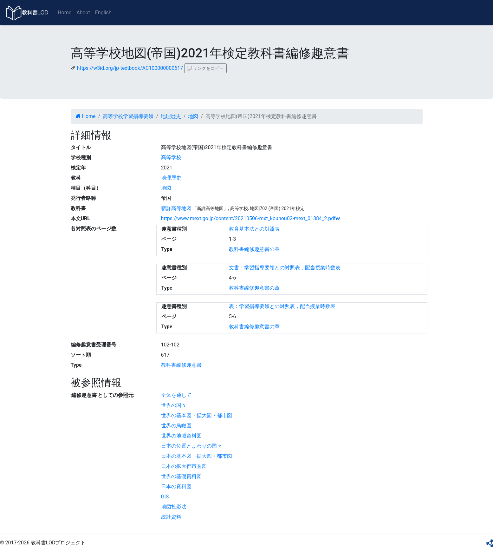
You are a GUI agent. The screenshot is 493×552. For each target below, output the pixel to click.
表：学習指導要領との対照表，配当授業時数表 (282, 306)
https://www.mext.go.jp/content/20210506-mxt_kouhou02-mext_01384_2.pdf (248, 218)
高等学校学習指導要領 (128, 116)
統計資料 (171, 517)
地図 (193, 116)
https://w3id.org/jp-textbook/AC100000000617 (130, 68)
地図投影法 (173, 507)
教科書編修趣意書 (181, 365)
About (83, 13)
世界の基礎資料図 (181, 476)
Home (64, 13)
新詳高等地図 (176, 208)
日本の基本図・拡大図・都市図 (196, 456)
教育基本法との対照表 (254, 229)
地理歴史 (171, 116)
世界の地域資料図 (181, 436)
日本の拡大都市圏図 (184, 466)
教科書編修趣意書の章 (254, 249)
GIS (165, 497)
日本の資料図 (176, 486)
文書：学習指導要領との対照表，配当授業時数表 (285, 268)
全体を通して (176, 395)
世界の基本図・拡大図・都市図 (196, 415)
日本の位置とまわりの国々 (191, 446)
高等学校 (171, 157)
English (103, 13)
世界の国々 (173, 405)
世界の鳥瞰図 (176, 426)
